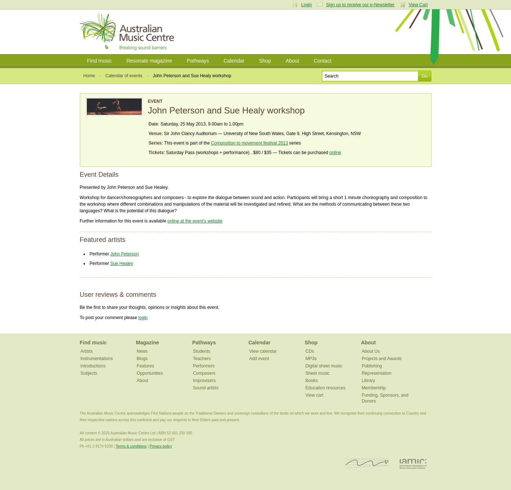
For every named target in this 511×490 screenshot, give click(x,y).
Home (89, 75)
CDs (310, 351)
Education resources (325, 387)
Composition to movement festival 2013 (249, 143)
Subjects (89, 373)
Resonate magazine (149, 61)
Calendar (233, 61)
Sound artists (206, 387)
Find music (99, 61)
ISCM (367, 463)
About (292, 61)
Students (201, 351)
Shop (265, 61)
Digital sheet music (324, 366)
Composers (204, 373)
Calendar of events (123, 75)
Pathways (198, 61)
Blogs (142, 358)
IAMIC (413, 463)
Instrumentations (97, 358)
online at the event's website (194, 221)
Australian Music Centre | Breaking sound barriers (128, 32)
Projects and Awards (381, 358)
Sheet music (318, 373)
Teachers (202, 358)
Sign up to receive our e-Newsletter (360, 4)
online (335, 152)
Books (312, 380)
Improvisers (204, 380)
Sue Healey (121, 263)
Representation (376, 373)
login (143, 317)
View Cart (418, 4)
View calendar (263, 351)
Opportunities (150, 373)
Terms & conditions (131, 446)
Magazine (147, 342)
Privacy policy (160, 446)
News (142, 351)
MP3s (311, 358)
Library (368, 380)
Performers (204, 366)
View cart (314, 395)
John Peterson (124, 254)
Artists (87, 351)
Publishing (372, 366)
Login (306, 4)
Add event (259, 358)
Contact (323, 61)
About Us (370, 351)
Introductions (93, 366)
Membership (374, 387)
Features (145, 366)
